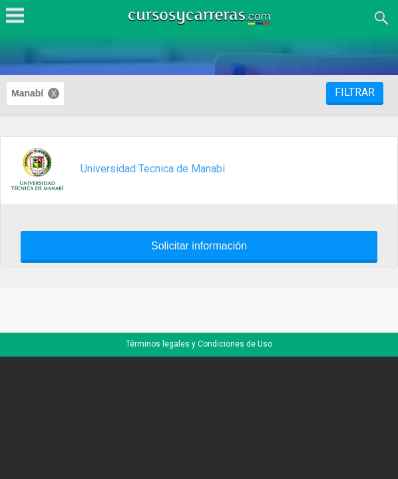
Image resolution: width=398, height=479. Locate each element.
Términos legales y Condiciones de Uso (199, 344)
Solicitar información (199, 246)
